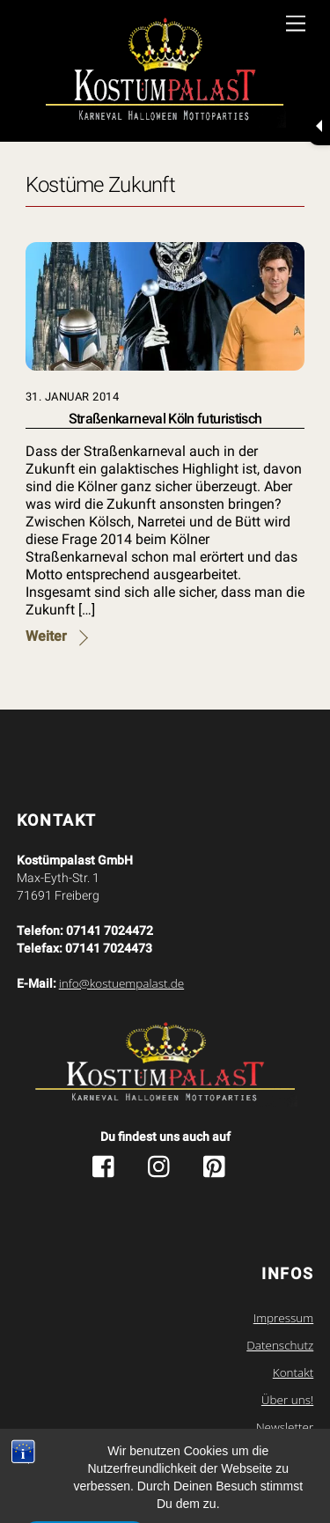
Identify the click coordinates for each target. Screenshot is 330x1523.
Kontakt (293, 1372)
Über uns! (287, 1400)
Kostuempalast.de (127, 1466)
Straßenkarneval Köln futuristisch (165, 418)
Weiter (46, 636)
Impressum (283, 1318)
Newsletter (284, 1427)
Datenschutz (279, 1345)
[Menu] (295, 24)
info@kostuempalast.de (121, 983)
